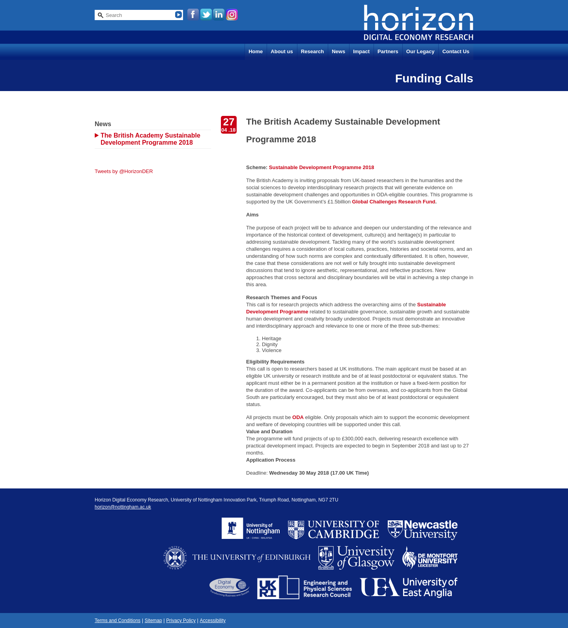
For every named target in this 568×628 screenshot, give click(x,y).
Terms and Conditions (117, 620)
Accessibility (213, 620)
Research (312, 51)
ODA (298, 417)
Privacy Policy (181, 620)
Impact (361, 51)
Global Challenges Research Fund (393, 202)
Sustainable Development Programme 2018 (321, 167)
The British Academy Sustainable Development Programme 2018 (150, 139)
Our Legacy (420, 51)
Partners (387, 51)
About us (282, 51)
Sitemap (153, 620)
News (338, 51)
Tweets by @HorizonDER (124, 171)
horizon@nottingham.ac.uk (123, 507)
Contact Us (455, 51)
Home (255, 51)
